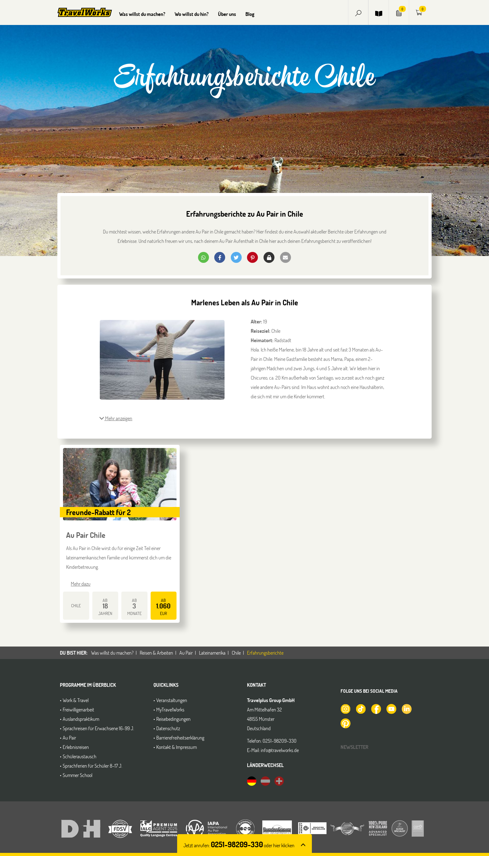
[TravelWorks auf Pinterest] (345, 722)
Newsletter (354, 747)
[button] (358, 12)
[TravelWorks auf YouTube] (391, 708)
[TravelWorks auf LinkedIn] (406, 708)
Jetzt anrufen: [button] (238, 845)
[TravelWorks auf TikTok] (360, 708)
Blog (249, 14)
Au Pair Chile (85, 535)
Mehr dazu (80, 583)
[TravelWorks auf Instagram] (345, 708)
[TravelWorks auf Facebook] (375, 708)
